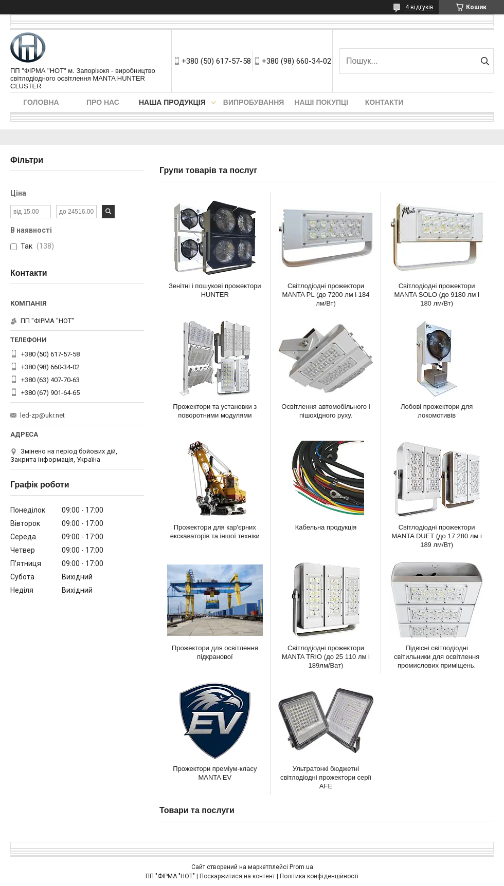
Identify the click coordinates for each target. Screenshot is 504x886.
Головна (41, 102)
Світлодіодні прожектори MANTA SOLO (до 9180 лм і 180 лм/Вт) (436, 294)
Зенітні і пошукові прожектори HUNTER (215, 290)
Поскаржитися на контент (237, 876)
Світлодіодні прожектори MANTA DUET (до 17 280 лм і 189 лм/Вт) (436, 536)
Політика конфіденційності (319, 876)
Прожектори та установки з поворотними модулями (215, 411)
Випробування (253, 102)
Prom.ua (301, 867)
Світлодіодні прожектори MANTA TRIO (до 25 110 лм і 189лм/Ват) (326, 656)
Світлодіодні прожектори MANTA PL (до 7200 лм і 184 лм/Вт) (325, 294)
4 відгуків (419, 7)
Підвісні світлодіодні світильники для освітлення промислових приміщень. (436, 656)
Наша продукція (172, 102)
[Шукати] (485, 61)
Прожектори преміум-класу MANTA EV (215, 773)
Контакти (384, 102)
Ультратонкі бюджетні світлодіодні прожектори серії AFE (325, 777)
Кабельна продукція (326, 527)
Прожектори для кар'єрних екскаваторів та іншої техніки (215, 531)
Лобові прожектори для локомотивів (437, 411)
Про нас (102, 102)
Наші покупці (321, 102)
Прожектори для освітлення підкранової (215, 652)
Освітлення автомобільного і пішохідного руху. (325, 411)
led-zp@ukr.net (42, 415)
